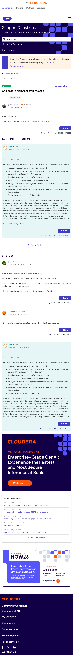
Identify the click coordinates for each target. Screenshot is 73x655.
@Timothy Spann (12, 159)
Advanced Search (9, 50)
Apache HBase (15, 97)
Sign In (7, 19)
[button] (67, 112)
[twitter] (8, 647)
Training (19, 8)
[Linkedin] (14, 647)
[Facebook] (3, 647)
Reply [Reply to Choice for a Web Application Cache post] (65, 128)
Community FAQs (11, 610)
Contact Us (9, 651)
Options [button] (8, 78)
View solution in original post (14, 224)
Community (7, 8)
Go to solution (61, 86)
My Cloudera (9, 616)
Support (41, 8)
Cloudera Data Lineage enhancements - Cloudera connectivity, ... (27, 532)
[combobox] (36, 43)
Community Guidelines (14, 605)
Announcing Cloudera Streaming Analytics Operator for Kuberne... (27, 505)
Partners (30, 8)
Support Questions (11, 74)
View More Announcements (36, 538)
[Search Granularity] (36, 39)
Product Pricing (10, 641)
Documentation (10, 629)
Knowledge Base (11, 635)
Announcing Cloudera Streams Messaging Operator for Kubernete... (28, 519)
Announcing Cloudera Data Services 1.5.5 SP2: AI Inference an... (26, 512)
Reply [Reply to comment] (64, 230)
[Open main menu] (69, 19)
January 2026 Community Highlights (17, 525)
